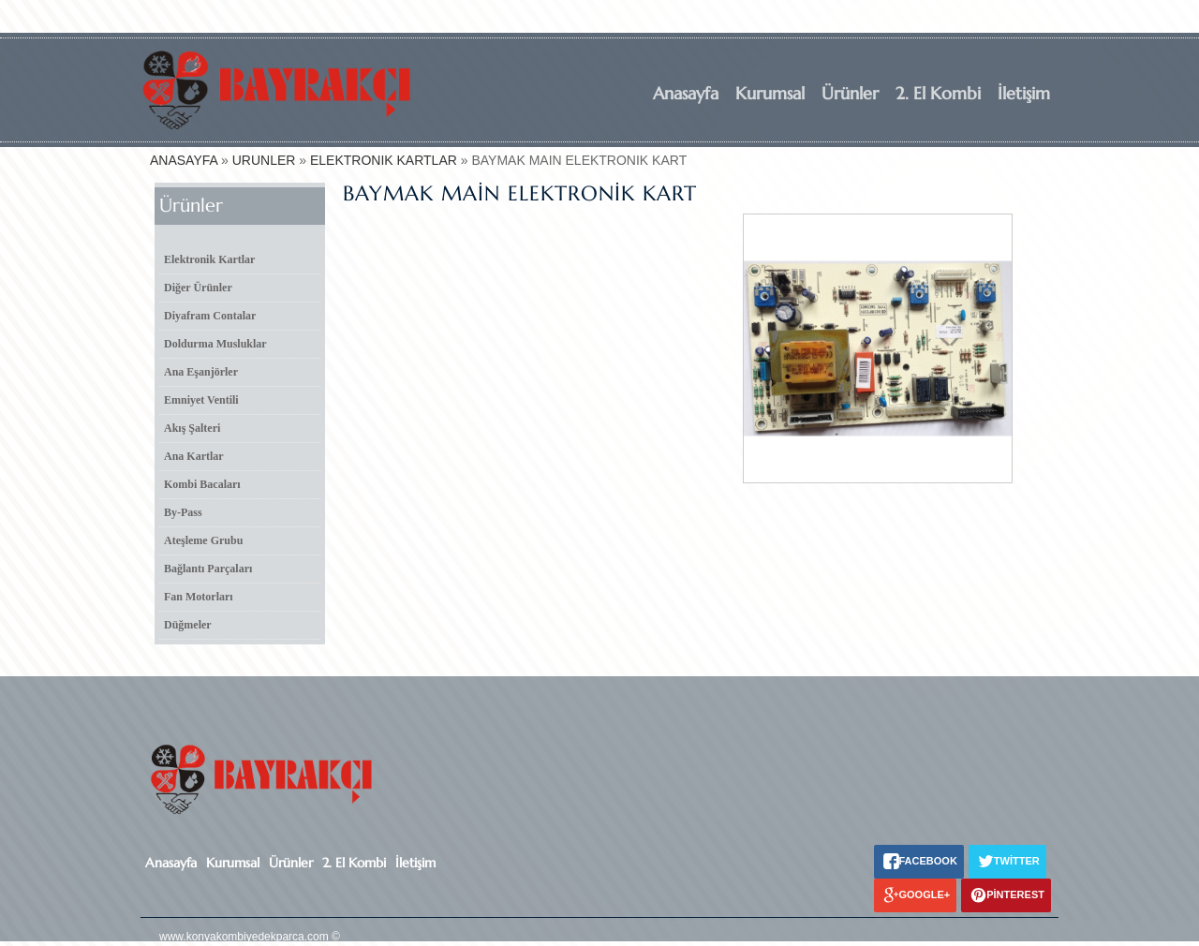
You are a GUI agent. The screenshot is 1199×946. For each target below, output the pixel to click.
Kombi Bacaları (202, 484)
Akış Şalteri (192, 428)
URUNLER (264, 160)
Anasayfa (685, 93)
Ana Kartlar (194, 456)
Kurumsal (770, 93)
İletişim (1024, 93)
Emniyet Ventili (201, 399)
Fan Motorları (198, 596)
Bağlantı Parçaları (208, 568)
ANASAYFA (183, 160)
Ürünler (850, 93)
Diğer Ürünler (198, 287)
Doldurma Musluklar (215, 343)
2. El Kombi (938, 93)
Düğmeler (188, 624)
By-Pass (183, 512)
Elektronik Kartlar (209, 259)
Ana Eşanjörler (201, 371)
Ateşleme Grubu (203, 540)
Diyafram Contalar (210, 315)
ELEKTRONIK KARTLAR (383, 160)
